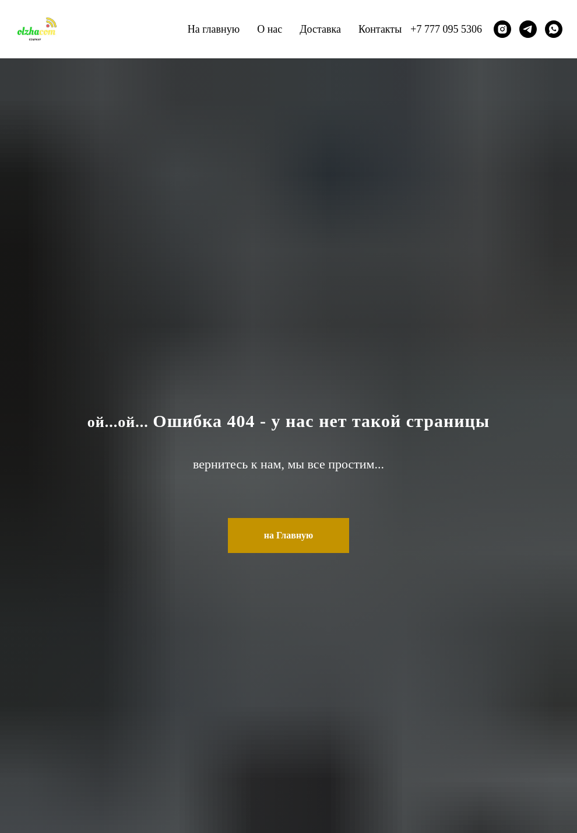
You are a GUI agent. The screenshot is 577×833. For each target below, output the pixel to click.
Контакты (380, 29)
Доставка (320, 29)
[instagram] (502, 29)
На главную (214, 29)
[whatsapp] (553, 29)
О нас (269, 29)
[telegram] (528, 29)
